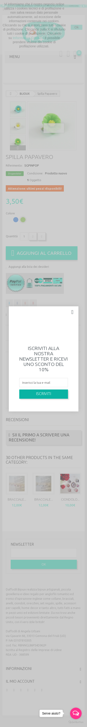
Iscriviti (43, 394)
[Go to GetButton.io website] (75, 722)
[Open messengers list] (76, 713)
